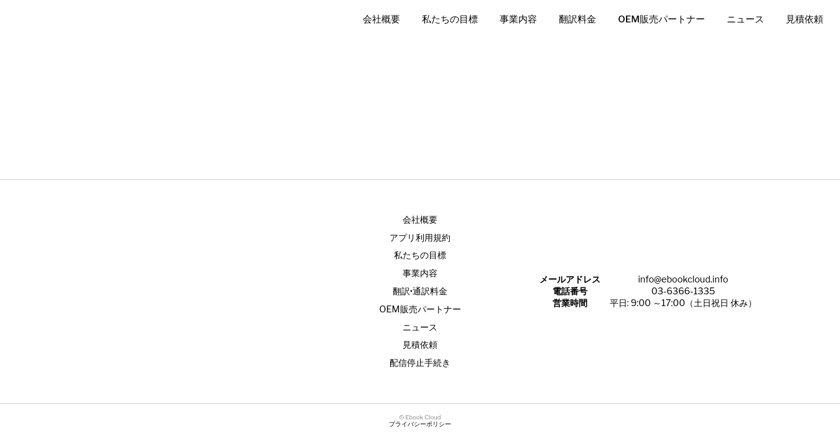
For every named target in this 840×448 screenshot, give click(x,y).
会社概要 (381, 19)
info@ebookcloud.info (683, 279)
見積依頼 (804, 19)
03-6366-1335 (683, 291)
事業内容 (518, 19)
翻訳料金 (577, 19)
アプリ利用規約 (420, 237)
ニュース (745, 19)
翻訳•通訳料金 (420, 291)
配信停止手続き (420, 362)
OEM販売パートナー (661, 19)
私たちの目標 (450, 19)
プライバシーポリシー (420, 424)
